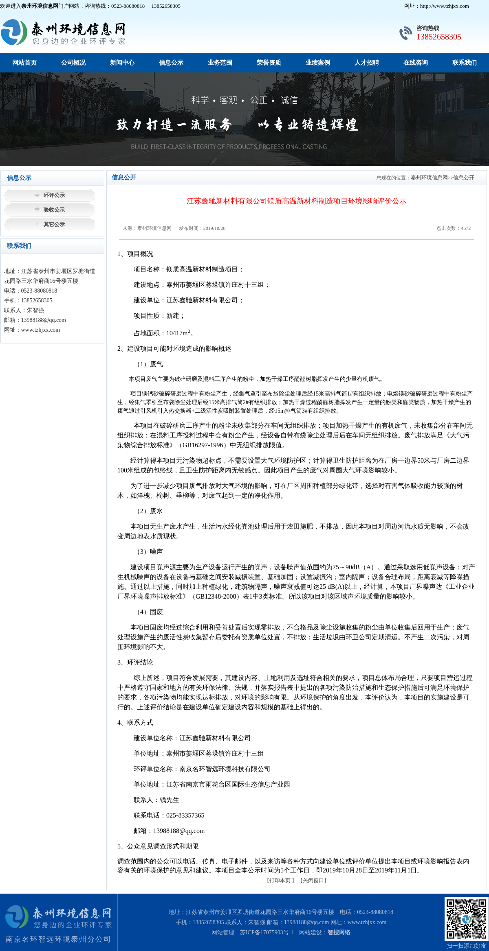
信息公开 (463, 178)
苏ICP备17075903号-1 (266, 932)
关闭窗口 (313, 880)
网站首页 (24, 62)
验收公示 (54, 210)
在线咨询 (415, 62)
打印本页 (280, 880)
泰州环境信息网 (429, 178)
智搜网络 (339, 932)
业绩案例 (318, 62)
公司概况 (73, 62)
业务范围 (220, 62)
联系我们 (464, 62)
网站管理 (222, 932)
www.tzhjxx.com (367, 922)
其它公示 (54, 224)
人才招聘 (367, 62)
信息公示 (171, 62)
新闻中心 (122, 62)
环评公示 (54, 195)
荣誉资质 (269, 62)
